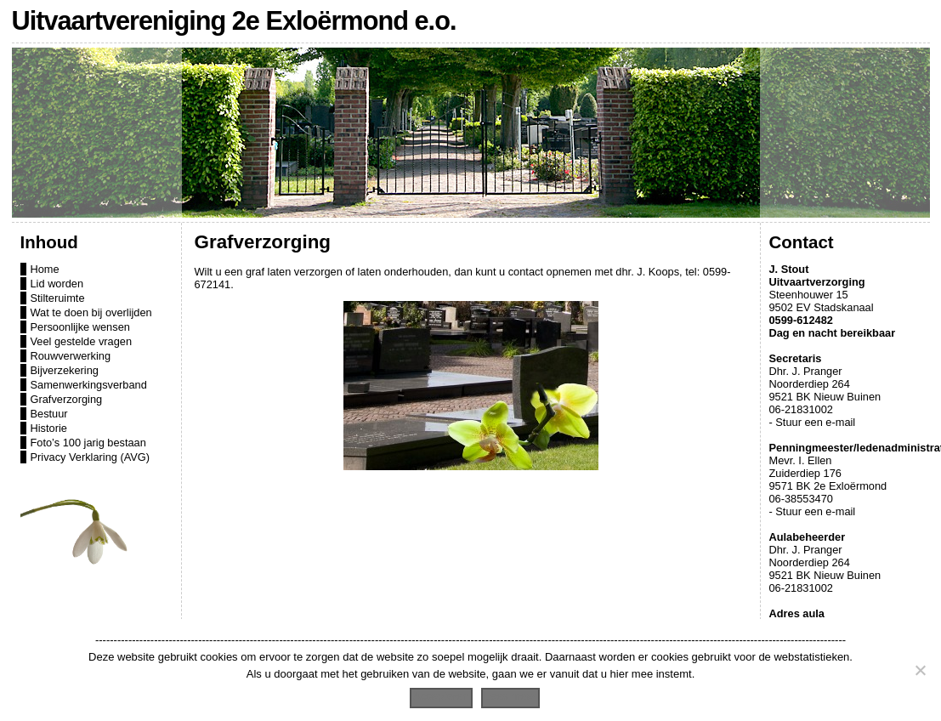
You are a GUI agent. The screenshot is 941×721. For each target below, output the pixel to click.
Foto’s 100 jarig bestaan (88, 442)
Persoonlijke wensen (80, 327)
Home (45, 269)
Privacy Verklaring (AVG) (90, 457)
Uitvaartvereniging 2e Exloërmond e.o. (234, 21)
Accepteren (441, 696)
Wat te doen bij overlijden (91, 312)
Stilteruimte (58, 298)
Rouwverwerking (71, 355)
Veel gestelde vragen (82, 341)
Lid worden (57, 283)
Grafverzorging (67, 399)
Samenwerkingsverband (89, 384)
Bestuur (49, 413)
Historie (49, 428)
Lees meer (510, 696)
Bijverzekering (65, 370)
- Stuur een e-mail (812, 422)
